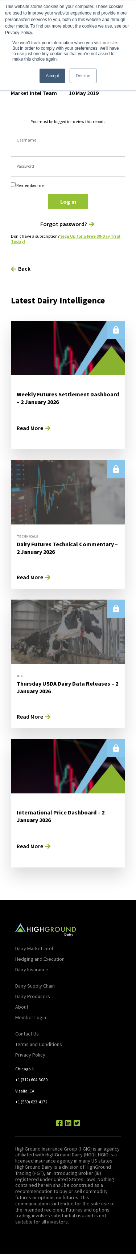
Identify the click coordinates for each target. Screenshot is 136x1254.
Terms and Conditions (38, 1044)
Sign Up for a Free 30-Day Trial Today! (65, 238)
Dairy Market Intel (34, 948)
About (21, 1007)
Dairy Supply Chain (35, 986)
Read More (30, 428)
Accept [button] (52, 75)
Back (24, 268)
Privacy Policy (30, 1054)
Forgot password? (63, 224)
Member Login (30, 1017)
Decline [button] (83, 75)
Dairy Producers (32, 996)
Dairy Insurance (31, 969)
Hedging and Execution (40, 959)
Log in (68, 201)
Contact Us (27, 1033)
